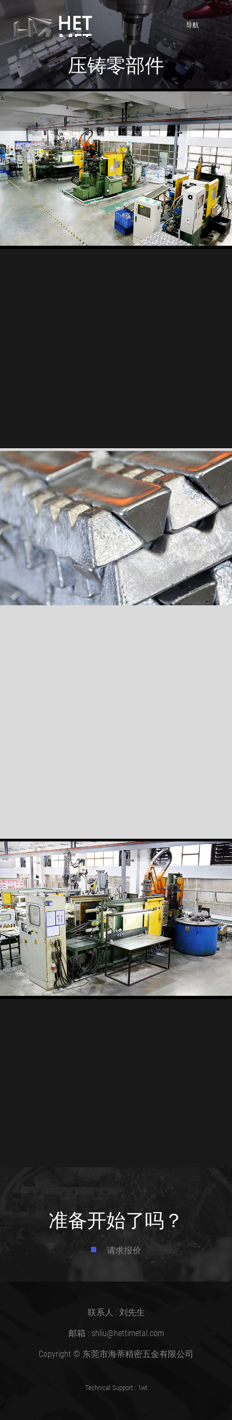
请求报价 (124, 1250)
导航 (203, 24)
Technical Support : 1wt (116, 1388)
